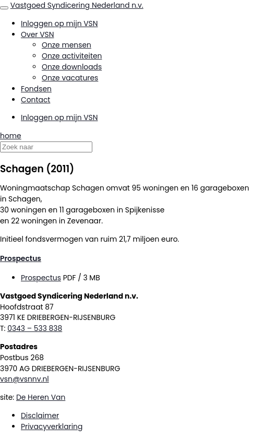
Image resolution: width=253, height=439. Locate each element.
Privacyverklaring (51, 426)
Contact (35, 99)
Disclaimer (40, 415)
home (10, 135)
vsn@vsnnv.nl (24, 379)
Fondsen (36, 89)
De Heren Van (40, 397)
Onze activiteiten (72, 56)
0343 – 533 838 (34, 328)
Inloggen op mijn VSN (59, 23)
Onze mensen (66, 45)
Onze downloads (72, 67)
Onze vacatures (70, 78)
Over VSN (37, 34)
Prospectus (20, 258)
